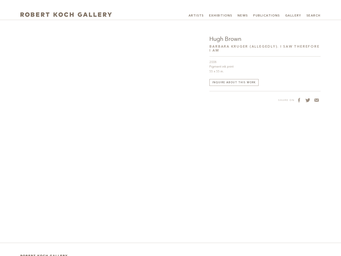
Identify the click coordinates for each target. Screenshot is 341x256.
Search (313, 15)
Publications (266, 15)
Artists (196, 15)
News (242, 15)
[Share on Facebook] (298, 99)
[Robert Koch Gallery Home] (66, 15)
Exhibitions (220, 15)
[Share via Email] (316, 99)
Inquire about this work (234, 82)
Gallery (293, 15)
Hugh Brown (225, 39)
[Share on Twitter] (307, 99)
